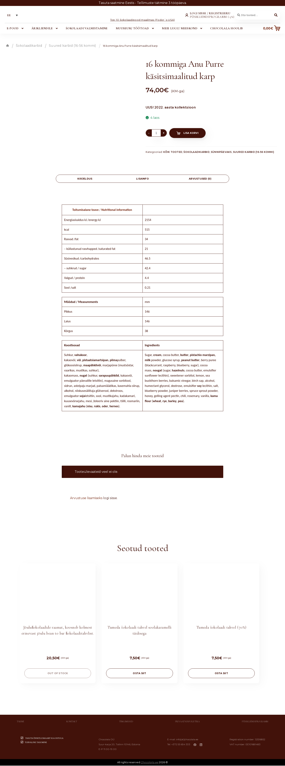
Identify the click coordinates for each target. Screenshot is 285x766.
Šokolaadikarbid (29, 46)
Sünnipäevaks (221, 152)
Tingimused (126, 721)
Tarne (20, 721)
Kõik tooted (172, 152)
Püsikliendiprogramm (255, 721)
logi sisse (110, 498)
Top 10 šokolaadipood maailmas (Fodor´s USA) (142, 20)
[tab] (85, 179)
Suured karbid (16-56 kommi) (72, 46)
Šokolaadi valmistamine (87, 28)
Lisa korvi (191, 133)
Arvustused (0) (200, 178)
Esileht (7, 46)
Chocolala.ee (149, 762)
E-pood (13, 28)
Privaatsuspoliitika (187, 721)
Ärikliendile (42, 28)
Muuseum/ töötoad (132, 28)
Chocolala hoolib (226, 28)
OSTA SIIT (139, 673)
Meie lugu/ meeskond (179, 28)
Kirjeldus (84, 178)
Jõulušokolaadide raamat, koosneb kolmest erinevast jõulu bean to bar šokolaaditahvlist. (58, 630)
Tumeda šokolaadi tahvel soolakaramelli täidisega (139, 630)
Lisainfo (142, 178)
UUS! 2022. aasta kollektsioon (171, 108)
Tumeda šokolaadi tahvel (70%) (221, 627)
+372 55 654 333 (181, 744)
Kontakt (71, 721)
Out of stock (58, 673)
